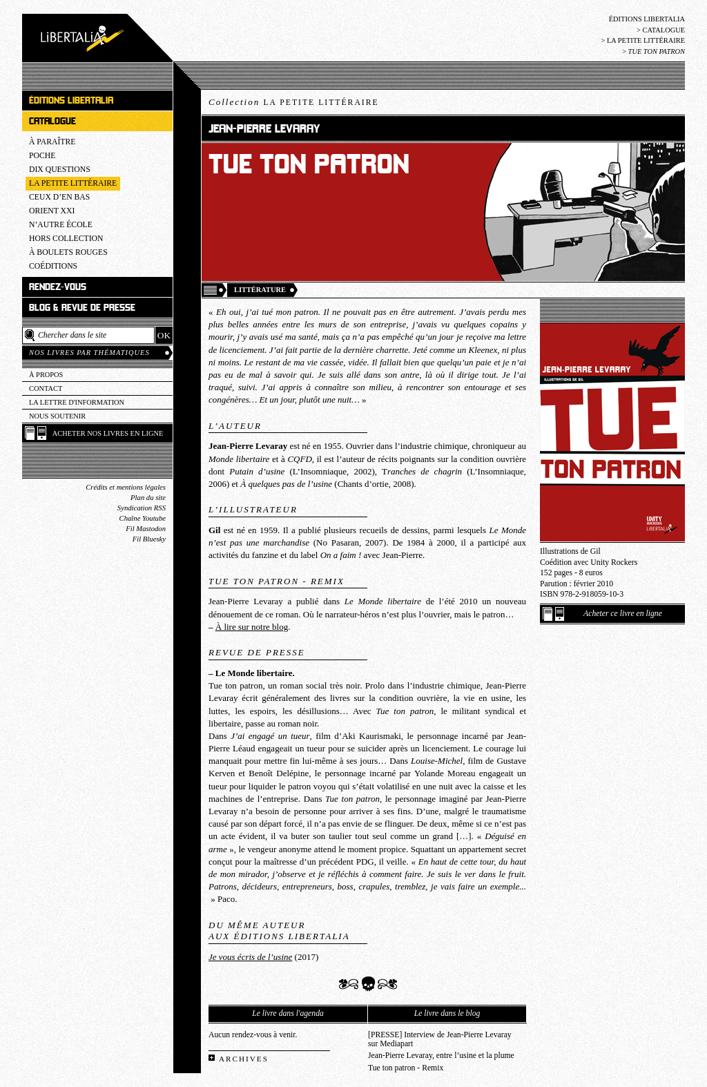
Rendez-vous (57, 287)
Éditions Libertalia (647, 19)
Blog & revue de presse (82, 307)
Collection (294, 102)
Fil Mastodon (146, 528)
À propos (46, 374)
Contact (45, 388)
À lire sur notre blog (251, 627)
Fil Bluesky (149, 539)
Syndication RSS (141, 508)
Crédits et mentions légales (126, 487)
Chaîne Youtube (142, 518)
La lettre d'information (76, 402)
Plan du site (148, 497)
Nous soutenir (57, 416)
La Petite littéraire (646, 40)
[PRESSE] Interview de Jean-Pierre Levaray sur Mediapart (440, 1039)
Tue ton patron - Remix (405, 1068)
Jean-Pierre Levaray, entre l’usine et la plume (441, 1055)
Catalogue (663, 30)
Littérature (260, 290)
